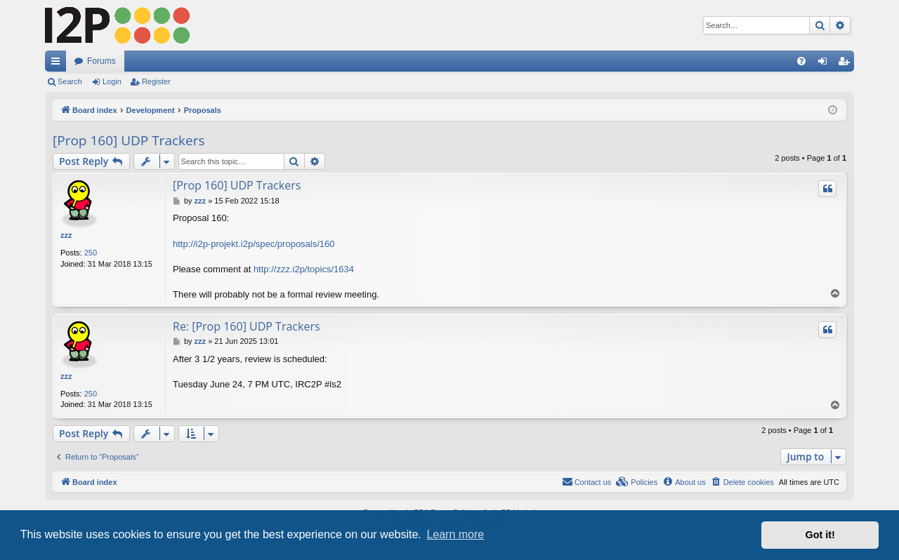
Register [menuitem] (846, 64)
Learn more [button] (455, 534)
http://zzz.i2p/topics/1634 (304, 269)
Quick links (58, 64)
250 (90, 252)
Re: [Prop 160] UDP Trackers (246, 326)
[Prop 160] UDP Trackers (129, 140)
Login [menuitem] (825, 64)
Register (156, 81)
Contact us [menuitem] (587, 481)
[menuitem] (801, 61)
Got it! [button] (820, 534)
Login (112, 81)
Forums (101, 61)
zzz (66, 235)
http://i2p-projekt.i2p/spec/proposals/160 (254, 244)
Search (70, 81)
